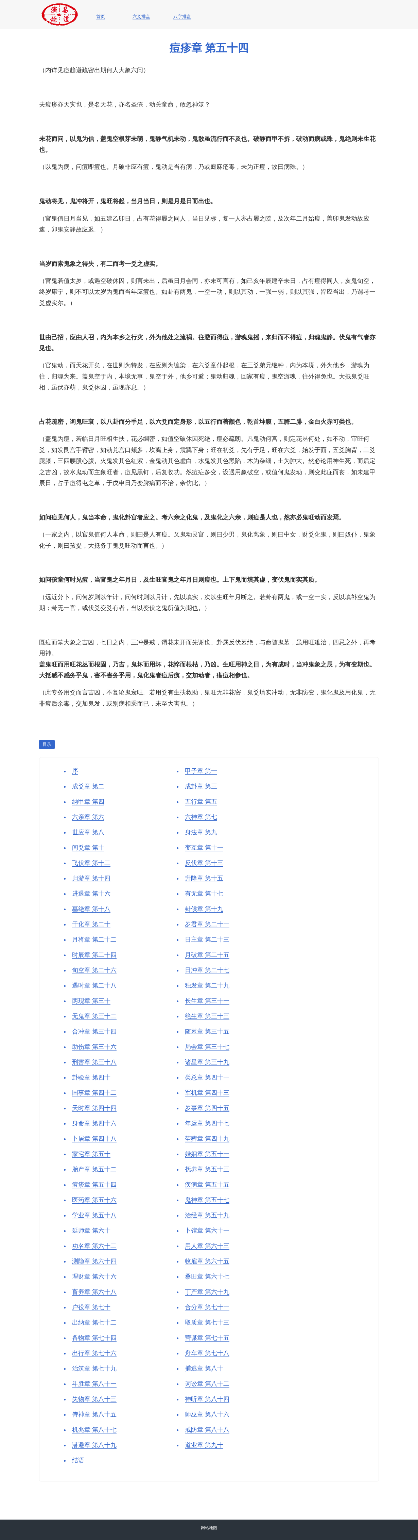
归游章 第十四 (91, 878)
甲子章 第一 (201, 771)
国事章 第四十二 (94, 1092)
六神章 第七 (201, 817)
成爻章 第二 (88, 786)
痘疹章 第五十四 (94, 1184)
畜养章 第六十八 (94, 1291)
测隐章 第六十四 (94, 1261)
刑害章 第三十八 (94, 1062)
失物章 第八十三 (94, 1399)
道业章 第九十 (204, 1445)
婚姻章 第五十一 (207, 1154)
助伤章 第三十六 (94, 1046)
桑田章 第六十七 (207, 1276)
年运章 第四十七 (207, 1123)
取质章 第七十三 (207, 1322)
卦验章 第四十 (91, 1077)
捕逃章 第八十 (204, 1368)
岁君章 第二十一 (207, 924)
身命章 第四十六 (94, 1123)
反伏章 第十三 (204, 863)
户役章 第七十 (91, 1307)
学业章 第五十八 (94, 1215)
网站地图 (209, 1527)
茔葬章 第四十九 (207, 1138)
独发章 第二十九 (207, 985)
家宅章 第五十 (91, 1154)
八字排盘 (182, 16)
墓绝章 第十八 (91, 908)
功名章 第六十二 (94, 1245)
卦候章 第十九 (204, 908)
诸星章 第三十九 (207, 1062)
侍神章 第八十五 (94, 1414)
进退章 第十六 (91, 893)
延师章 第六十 (91, 1230)
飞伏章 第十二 (91, 863)
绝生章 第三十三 (207, 1016)
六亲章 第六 (88, 817)
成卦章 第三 (201, 786)
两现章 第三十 (91, 1000)
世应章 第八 (88, 832)
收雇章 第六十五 (207, 1261)
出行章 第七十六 (94, 1353)
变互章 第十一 (204, 847)
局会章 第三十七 (207, 1046)
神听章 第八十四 (207, 1399)
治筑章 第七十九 (94, 1368)
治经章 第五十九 (207, 1215)
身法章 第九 (201, 832)
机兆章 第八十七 (94, 1429)
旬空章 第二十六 (94, 970)
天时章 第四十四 (94, 1108)
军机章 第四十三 (207, 1092)
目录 (46, 744)
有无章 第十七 (204, 893)
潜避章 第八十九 (94, 1445)
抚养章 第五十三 (207, 1169)
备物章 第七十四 (94, 1337)
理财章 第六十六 (94, 1276)
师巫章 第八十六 (207, 1414)
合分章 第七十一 (207, 1307)
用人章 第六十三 (207, 1245)
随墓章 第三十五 (207, 1031)
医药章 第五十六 (94, 1200)
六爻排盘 (141, 16)
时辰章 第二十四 (94, 954)
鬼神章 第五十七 (207, 1200)
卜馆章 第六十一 (207, 1230)
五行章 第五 (201, 801)
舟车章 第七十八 (207, 1353)
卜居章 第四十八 (94, 1138)
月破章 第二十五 (207, 954)
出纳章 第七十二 (94, 1322)
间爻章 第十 (88, 847)
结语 (78, 1460)
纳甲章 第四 (88, 801)
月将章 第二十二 (94, 939)
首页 (100, 16)
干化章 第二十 (91, 924)
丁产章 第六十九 (207, 1291)
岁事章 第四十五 (207, 1108)
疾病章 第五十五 (207, 1184)
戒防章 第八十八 (207, 1429)
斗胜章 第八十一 (94, 1383)
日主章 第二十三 (207, 939)
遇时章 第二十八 (94, 985)
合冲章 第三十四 (94, 1031)
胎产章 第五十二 (94, 1169)
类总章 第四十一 (207, 1077)
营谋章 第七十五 (207, 1337)
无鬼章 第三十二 (94, 1016)
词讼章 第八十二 (207, 1383)
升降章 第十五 (204, 878)
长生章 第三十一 (207, 1000)
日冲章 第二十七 (207, 970)
